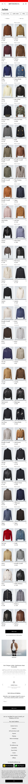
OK (14, 781)
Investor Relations (14, 755)
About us (14, 742)
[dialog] (14, 776)
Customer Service (14, 726)
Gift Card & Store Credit (14, 731)
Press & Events (14, 750)
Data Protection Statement (18, 777)
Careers (14, 752)
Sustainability (14, 747)
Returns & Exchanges (14, 738)
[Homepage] (14, 4)
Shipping (14, 736)
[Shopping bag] (26, 4)
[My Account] (23, 4)
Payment (14, 733)
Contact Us (14, 728)
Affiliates (14, 757)
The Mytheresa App (14, 745)
